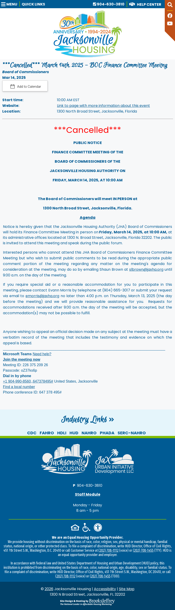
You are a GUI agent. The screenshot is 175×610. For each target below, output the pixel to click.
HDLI (61, 433)
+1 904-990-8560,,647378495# (28, 381)
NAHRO (89, 433)
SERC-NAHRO (132, 433)
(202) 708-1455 (143, 550)
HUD (73, 433)
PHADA (107, 433)
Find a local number (19, 387)
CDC (31, 433)
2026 (49, 589)
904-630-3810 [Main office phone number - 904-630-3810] (108, 4)
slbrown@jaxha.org (146, 269)
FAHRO (47, 433)
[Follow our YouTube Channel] (170, 24)
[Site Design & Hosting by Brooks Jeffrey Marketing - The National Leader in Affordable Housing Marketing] (87, 602)
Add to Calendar (28, 87)
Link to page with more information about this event (103, 105)
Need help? (42, 354)
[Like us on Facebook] (169, 16)
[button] (10, 4)
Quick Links (33, 4)
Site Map (126, 589)
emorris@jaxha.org (42, 296)
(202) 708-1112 (108, 550)
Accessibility (105, 589)
